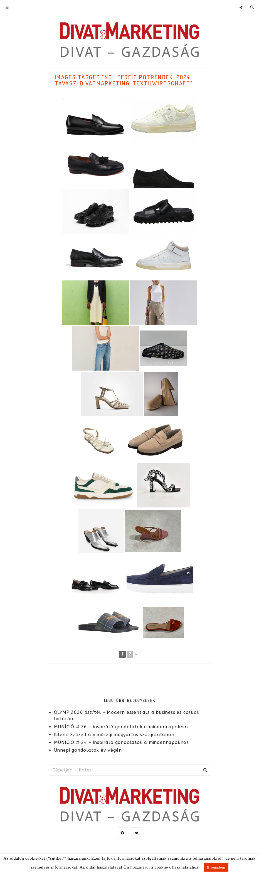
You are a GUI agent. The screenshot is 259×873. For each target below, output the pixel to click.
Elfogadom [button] (216, 867)
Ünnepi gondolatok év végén (88, 750)
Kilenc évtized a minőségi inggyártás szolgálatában (114, 734)
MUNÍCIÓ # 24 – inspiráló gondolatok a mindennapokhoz (121, 742)
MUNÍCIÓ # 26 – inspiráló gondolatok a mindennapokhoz (121, 726)
